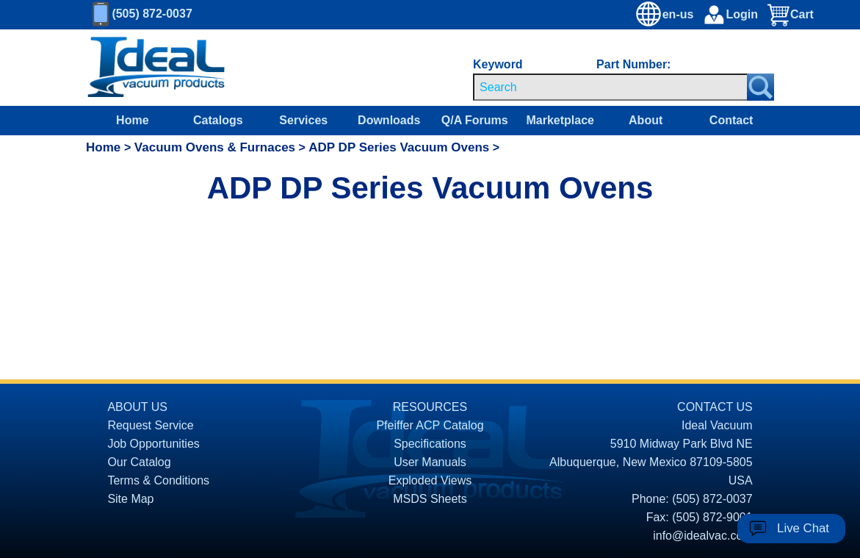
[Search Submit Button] (760, 87)
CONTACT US (715, 407)
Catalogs (218, 120)
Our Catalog (138, 462)
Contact (731, 120)
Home (132, 120)
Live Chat (803, 528)
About (645, 120)
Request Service (150, 425)
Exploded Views (430, 480)
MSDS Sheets (429, 499)
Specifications (430, 443)
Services (303, 120)
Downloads (389, 120)
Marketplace (560, 120)
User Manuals (430, 462)
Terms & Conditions (158, 480)
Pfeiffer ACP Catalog (429, 425)
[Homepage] (156, 67)
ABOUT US (137, 407)
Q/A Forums (474, 120)
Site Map (130, 499)
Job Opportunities (153, 443)
